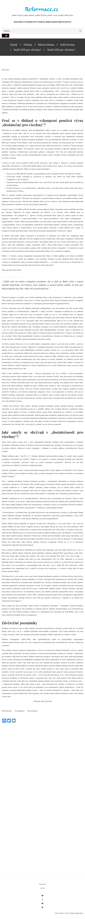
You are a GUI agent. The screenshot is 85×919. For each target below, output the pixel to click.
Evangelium (20, 711)
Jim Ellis (6, 70)
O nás (42, 888)
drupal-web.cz (79, 913)
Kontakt (42, 884)
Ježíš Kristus (7, 711)
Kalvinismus (32, 711)
